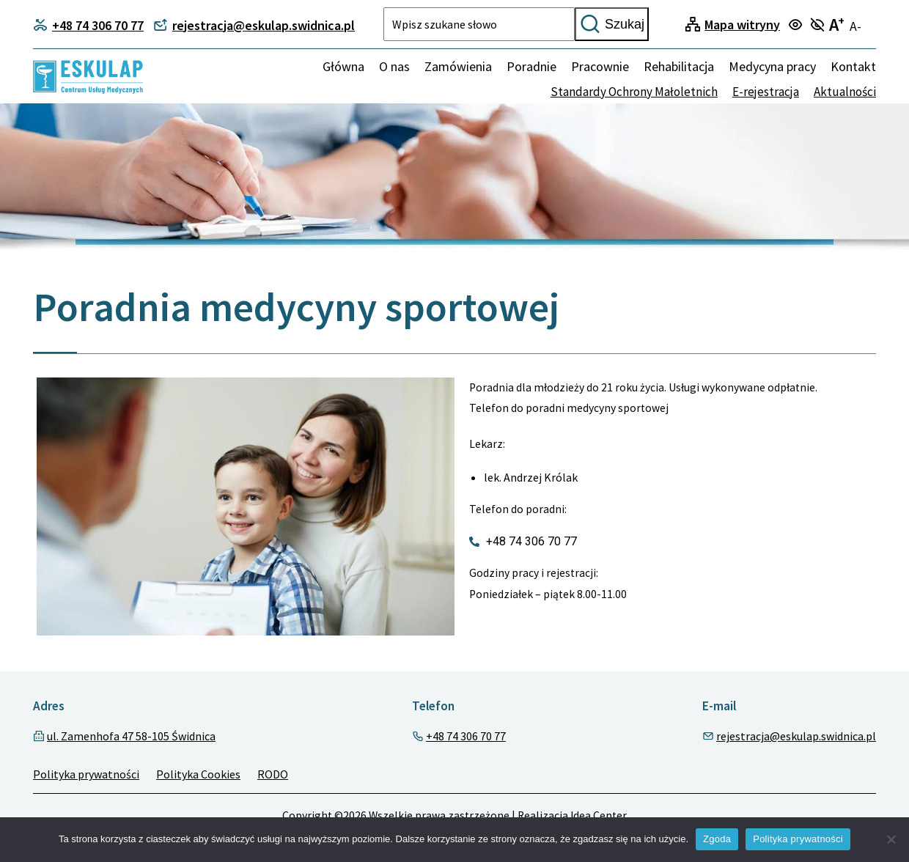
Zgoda (717, 838)
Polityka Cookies (198, 774)
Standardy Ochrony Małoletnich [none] (634, 92)
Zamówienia (458, 66)
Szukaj (611, 24)
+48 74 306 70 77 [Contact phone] (88, 25)
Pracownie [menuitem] (600, 66)
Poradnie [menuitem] (531, 66)
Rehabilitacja (679, 66)
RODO (272, 774)
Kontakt (853, 66)
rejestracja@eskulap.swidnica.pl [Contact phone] (254, 25)
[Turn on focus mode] (797, 25)
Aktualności (845, 92)
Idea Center (598, 815)
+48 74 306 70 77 (466, 736)
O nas (394, 66)
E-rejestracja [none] (765, 92)
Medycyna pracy (772, 66)
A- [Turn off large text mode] (855, 26)
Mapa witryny (742, 24)
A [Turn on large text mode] (836, 24)
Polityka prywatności (86, 774)
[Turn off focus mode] (819, 25)
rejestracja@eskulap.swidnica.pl (796, 736)
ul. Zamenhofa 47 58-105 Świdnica (131, 736)
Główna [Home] (343, 66)
